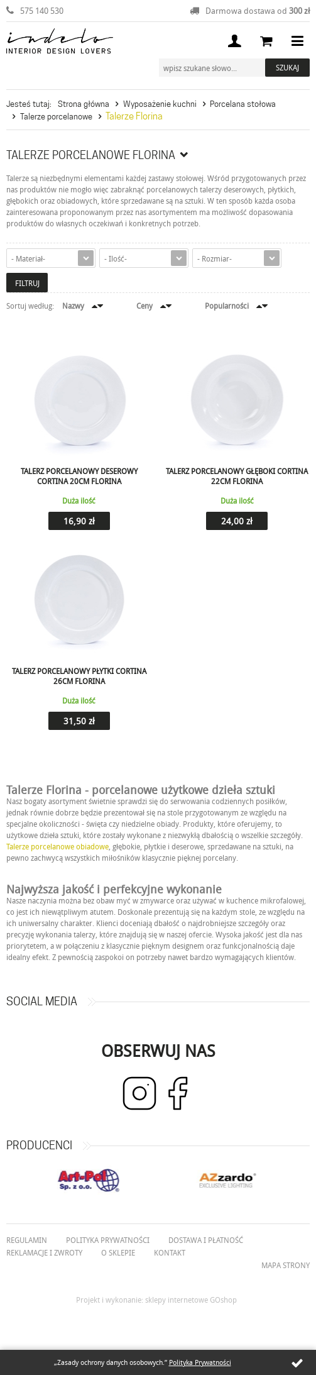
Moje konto (234, 40)
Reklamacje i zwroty (44, 1252)
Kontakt (169, 1252)
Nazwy (73, 306)
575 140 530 (41, 10)
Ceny (144, 306)
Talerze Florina (134, 116)
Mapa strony (285, 1265)
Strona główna (83, 104)
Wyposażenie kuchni (160, 104)
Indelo (59, 40)
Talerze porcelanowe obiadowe (57, 846)
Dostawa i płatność (205, 1240)
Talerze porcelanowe (56, 116)
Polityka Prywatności (200, 1362)
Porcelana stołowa (243, 104)
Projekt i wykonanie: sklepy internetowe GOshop (156, 1300)
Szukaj (287, 67)
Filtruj (27, 283)
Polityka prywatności (108, 1240)
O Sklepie (118, 1252)
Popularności (227, 306)
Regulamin (26, 1240)
